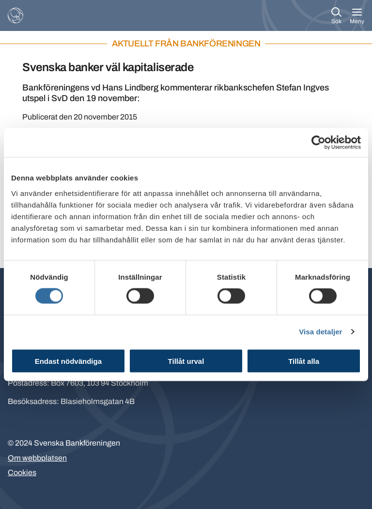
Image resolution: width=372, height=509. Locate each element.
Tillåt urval (186, 361)
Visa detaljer (320, 332)
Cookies (22, 472)
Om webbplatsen (37, 458)
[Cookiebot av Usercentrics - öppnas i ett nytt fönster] (318, 142)
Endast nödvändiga (68, 361)
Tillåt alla (303, 361)
